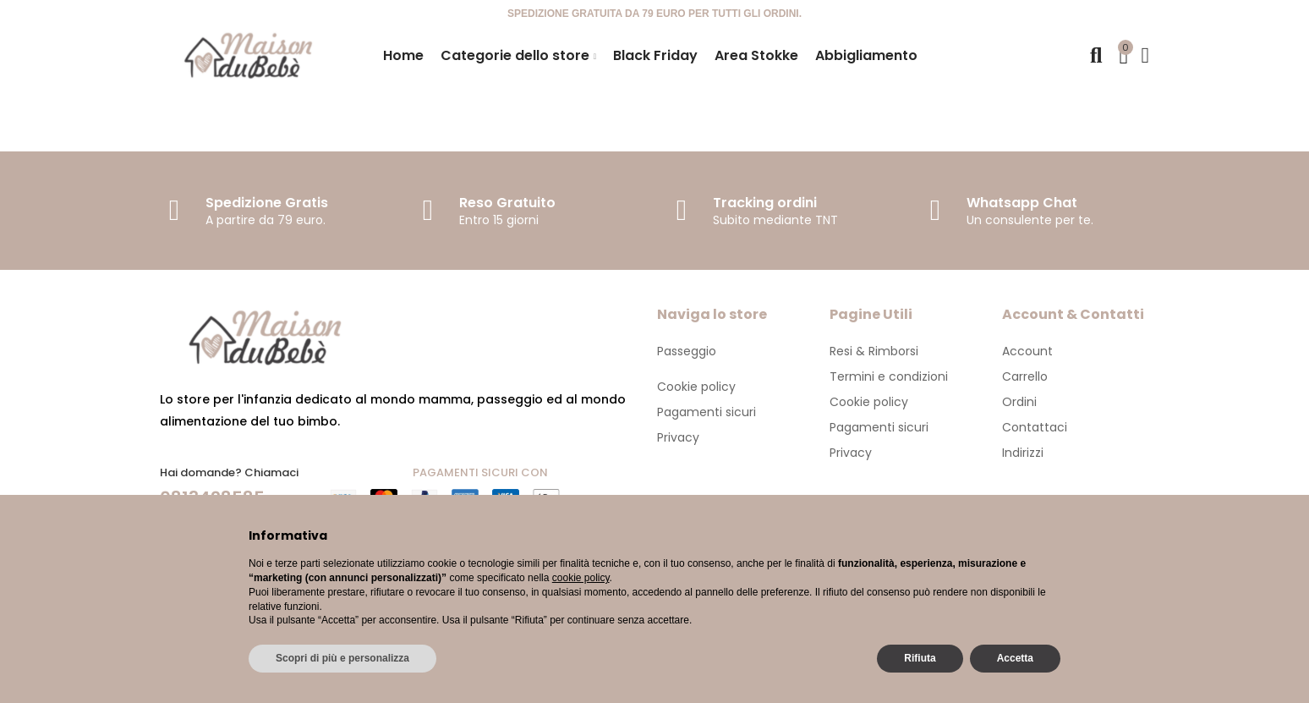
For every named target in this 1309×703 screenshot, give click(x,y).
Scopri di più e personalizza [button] (342, 658)
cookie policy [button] (581, 578)
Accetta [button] (1015, 658)
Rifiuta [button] (919, 658)
